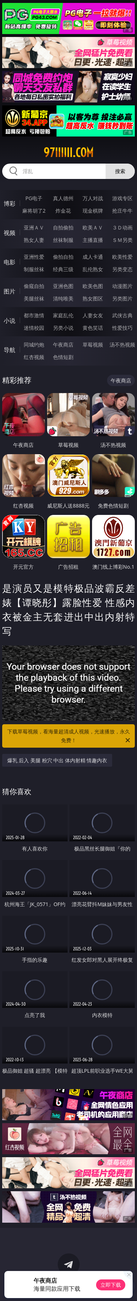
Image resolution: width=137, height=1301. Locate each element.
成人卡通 (93, 256)
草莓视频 (93, 344)
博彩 (9, 203)
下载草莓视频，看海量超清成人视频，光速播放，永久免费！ (69, 736)
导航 (9, 350)
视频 (9, 233)
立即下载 (110, 1284)
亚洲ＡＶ (34, 227)
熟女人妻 (34, 239)
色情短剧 (63, 357)
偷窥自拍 (34, 286)
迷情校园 (34, 327)
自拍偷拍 (63, 227)
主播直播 (93, 239)
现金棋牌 (93, 210)
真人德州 (63, 198)
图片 (9, 291)
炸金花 (63, 210)
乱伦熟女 (93, 269)
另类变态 (122, 269)
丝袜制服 (63, 239)
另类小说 (63, 327)
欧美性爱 (122, 256)
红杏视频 (34, 357)
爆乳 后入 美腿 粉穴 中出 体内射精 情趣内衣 (57, 760)
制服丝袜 (34, 269)
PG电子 (33, 198)
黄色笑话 (93, 327)
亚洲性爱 (34, 256)
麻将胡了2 (34, 210)
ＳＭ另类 (122, 239)
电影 (9, 262)
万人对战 (93, 198)
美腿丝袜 (34, 298)
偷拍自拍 (63, 256)
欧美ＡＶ (93, 227)
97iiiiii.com (68, 152)
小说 (9, 321)
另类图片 (122, 298)
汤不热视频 (122, 344)
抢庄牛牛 (122, 210)
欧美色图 (93, 286)
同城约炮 (34, 344)
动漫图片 (122, 286)
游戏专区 (122, 198)
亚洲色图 (63, 286)
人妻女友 (93, 315)
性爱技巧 (122, 327)
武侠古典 (122, 315)
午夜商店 (63, 344)
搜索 (120, 171)
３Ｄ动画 (122, 227)
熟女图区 (93, 298)
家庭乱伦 (63, 315)
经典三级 (63, 269)
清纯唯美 (63, 298)
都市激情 (34, 315)
